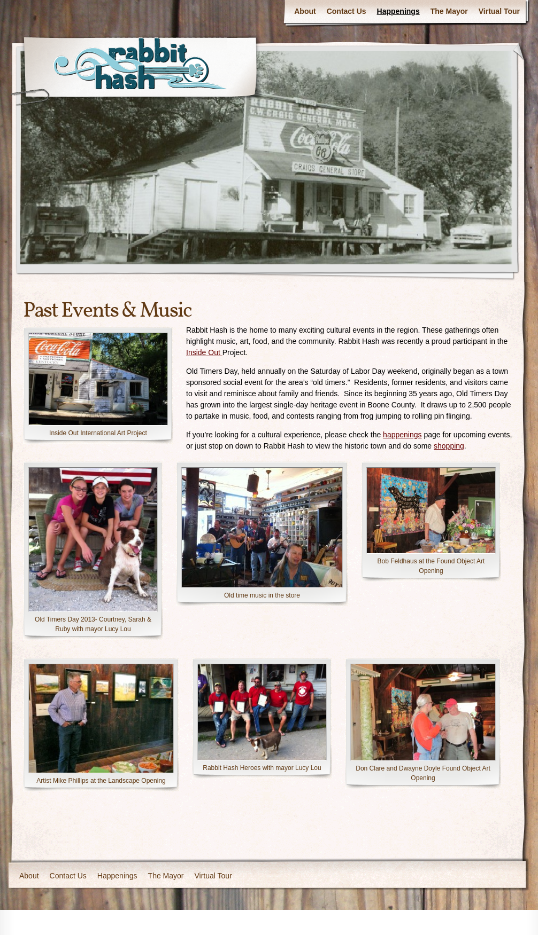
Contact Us (346, 11)
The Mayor (449, 11)
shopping (449, 446)
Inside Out (204, 352)
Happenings (398, 11)
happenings (402, 434)
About (305, 11)
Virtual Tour (499, 11)
